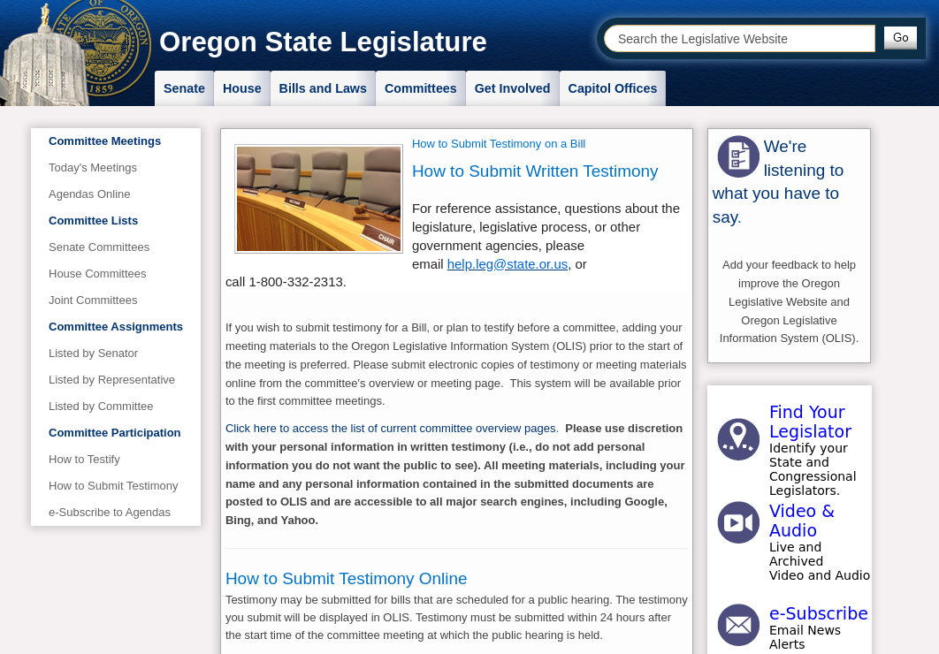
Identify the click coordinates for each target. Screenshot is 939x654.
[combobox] (739, 38)
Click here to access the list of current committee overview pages (390, 428)
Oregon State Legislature (323, 42)
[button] (900, 38)
